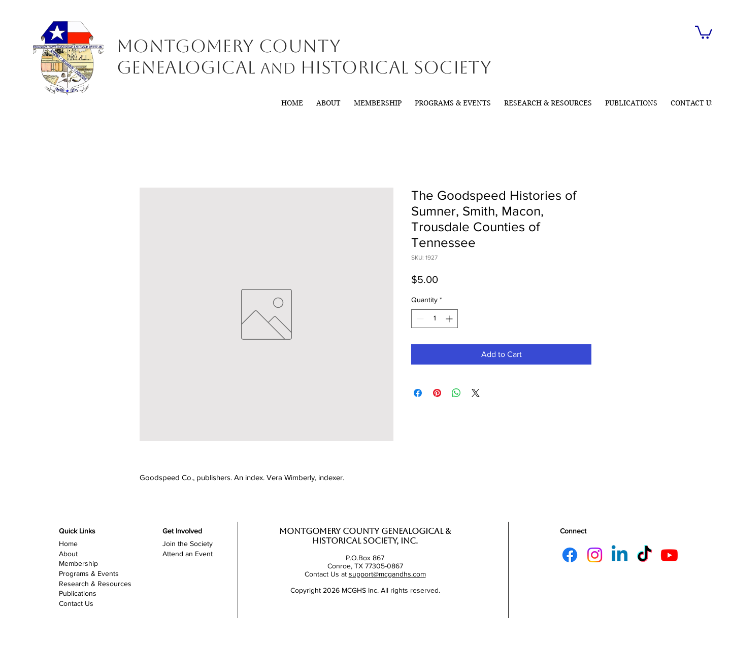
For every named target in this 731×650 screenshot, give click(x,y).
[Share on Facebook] (418, 393)
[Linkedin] (619, 555)
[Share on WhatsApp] (456, 393)
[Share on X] (476, 393)
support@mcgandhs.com (387, 574)
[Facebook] (570, 555)
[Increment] (450, 319)
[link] (703, 31)
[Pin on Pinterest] (437, 393)
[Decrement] (419, 319)
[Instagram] (595, 555)
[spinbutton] (434, 319)
